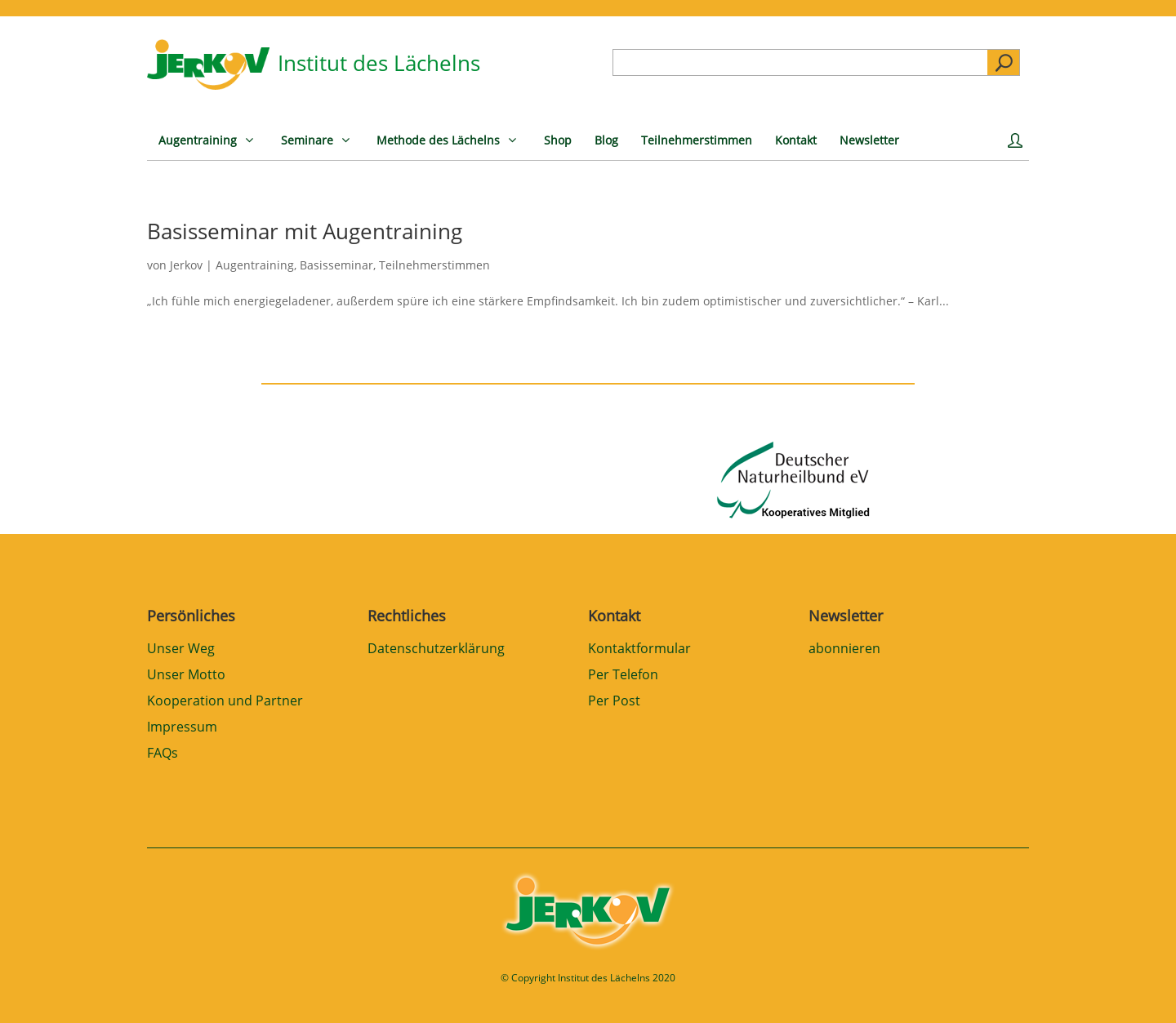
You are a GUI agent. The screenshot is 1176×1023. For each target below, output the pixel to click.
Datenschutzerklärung (436, 649)
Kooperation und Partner (225, 701)
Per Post (614, 701)
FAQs (162, 754)
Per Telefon (623, 675)
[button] (36, 987)
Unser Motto (186, 675)
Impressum (182, 728)
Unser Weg (181, 649)
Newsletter (845, 615)
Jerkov (186, 265)
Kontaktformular (639, 649)
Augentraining (255, 265)
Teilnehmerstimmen (434, 265)
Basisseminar (336, 265)
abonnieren (844, 649)
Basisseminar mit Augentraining (304, 231)
